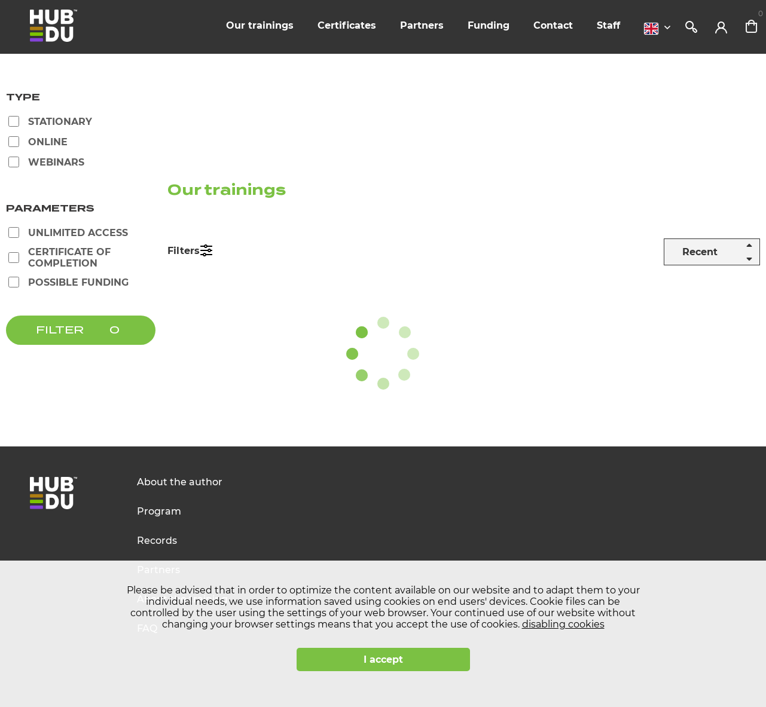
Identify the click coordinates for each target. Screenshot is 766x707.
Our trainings (260, 25)
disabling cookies (563, 624)
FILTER (60, 330)
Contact (553, 25)
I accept (383, 659)
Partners (422, 25)
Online (48, 142)
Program (159, 511)
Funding (488, 25)
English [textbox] (651, 29)
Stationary (60, 121)
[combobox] (660, 29)
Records (157, 540)
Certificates (347, 25)
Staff (608, 25)
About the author (179, 482)
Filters (183, 250)
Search (691, 27)
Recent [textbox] (700, 252)
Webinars (56, 162)
